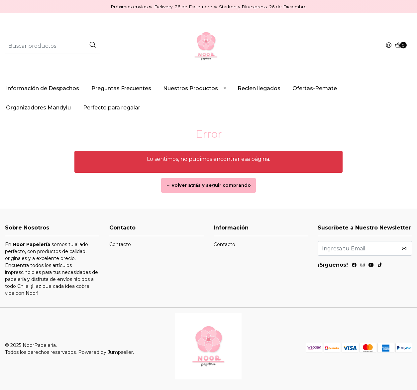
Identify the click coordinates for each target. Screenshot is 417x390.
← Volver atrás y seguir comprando (208, 185)
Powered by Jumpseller (105, 352)
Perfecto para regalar (111, 107)
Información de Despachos (42, 88)
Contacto (120, 244)
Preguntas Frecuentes (121, 88)
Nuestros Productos (190, 88)
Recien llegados (259, 88)
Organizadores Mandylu (38, 107)
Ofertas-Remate (314, 88)
